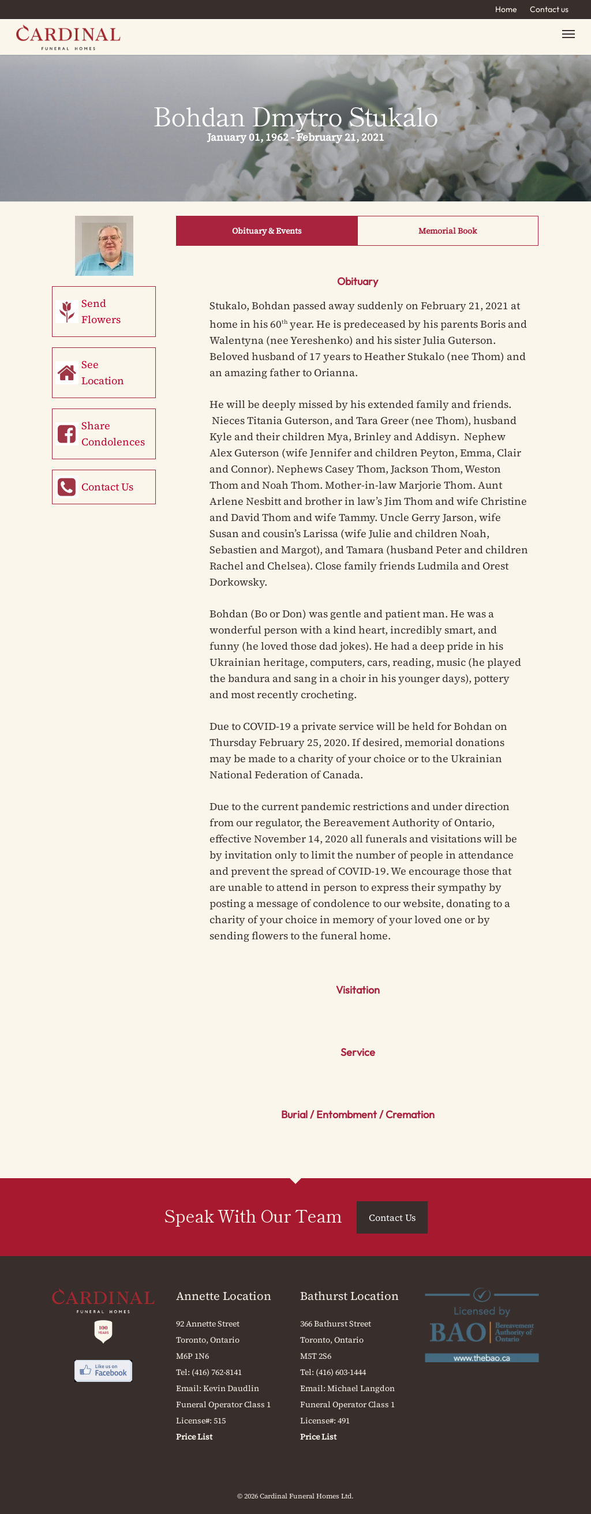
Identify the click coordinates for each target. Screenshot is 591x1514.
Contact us (549, 9)
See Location (102, 372)
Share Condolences (113, 433)
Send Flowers (101, 311)
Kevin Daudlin (231, 1388)
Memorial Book (447, 231)
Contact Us (107, 486)
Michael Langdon (361, 1388)
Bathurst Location (349, 1296)
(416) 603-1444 (341, 1372)
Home (506, 9)
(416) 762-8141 (217, 1372)
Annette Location (223, 1296)
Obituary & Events (267, 231)
